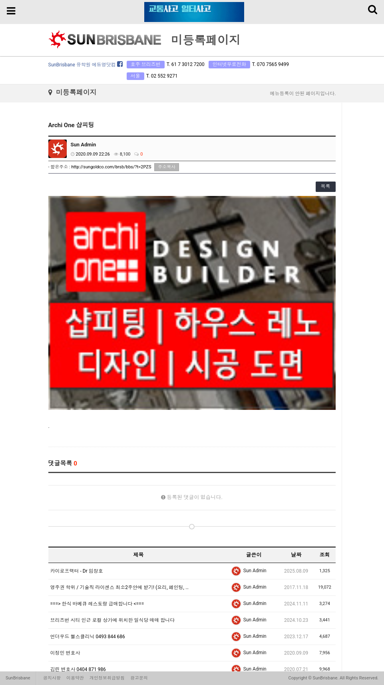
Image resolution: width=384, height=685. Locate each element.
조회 (324, 390)
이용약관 (75, 678)
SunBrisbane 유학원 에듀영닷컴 (85, 65)
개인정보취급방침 (107, 678)
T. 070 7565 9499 (270, 64)
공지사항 (52, 678)
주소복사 (166, 167)
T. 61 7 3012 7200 (186, 64)
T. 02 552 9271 (162, 76)
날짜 (296, 390)
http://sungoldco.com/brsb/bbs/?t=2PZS (111, 167)
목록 (325, 186)
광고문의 (139, 678)
